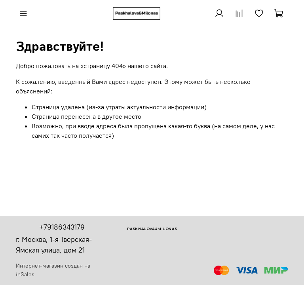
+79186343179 (62, 227)
